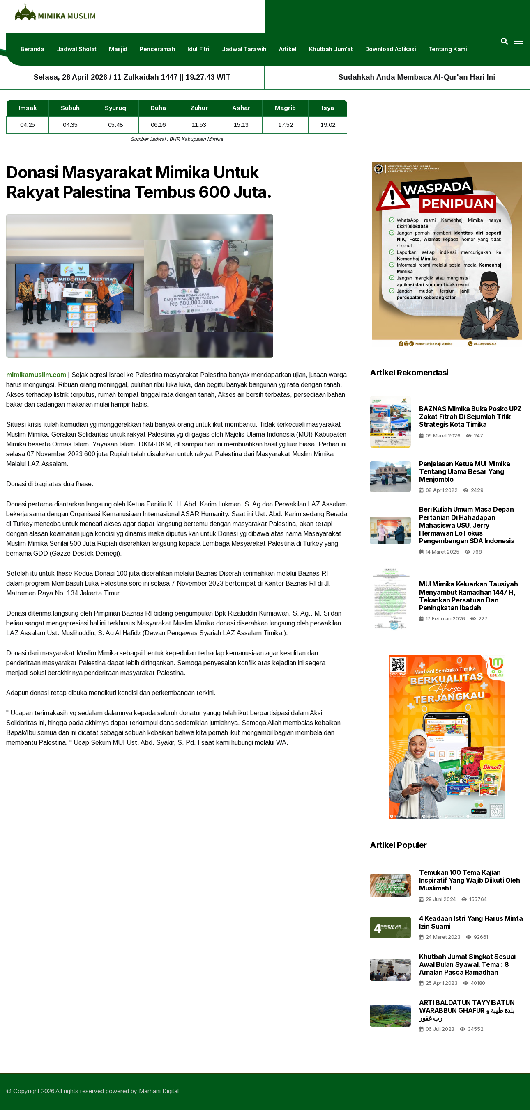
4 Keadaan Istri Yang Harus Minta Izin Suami (471, 922)
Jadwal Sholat (77, 49)
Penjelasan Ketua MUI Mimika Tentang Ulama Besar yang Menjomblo (464, 471)
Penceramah (157, 49)
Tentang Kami (448, 49)
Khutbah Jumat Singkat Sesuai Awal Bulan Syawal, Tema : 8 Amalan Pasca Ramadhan (467, 964)
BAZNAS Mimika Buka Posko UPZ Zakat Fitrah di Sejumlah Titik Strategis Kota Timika (470, 416)
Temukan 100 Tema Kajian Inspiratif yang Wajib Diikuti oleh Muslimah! (469, 880)
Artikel (288, 49)
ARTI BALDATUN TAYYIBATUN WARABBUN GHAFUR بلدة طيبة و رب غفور (466, 1010)
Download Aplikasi (390, 49)
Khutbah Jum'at (331, 49)
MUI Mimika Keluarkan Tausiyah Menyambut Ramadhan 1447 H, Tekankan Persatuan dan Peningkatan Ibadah (468, 596)
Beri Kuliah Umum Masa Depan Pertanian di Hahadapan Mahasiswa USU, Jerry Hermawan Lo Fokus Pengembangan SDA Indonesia (467, 525)
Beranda (32, 49)
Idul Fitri (198, 49)
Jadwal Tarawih (244, 49)
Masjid (118, 49)
